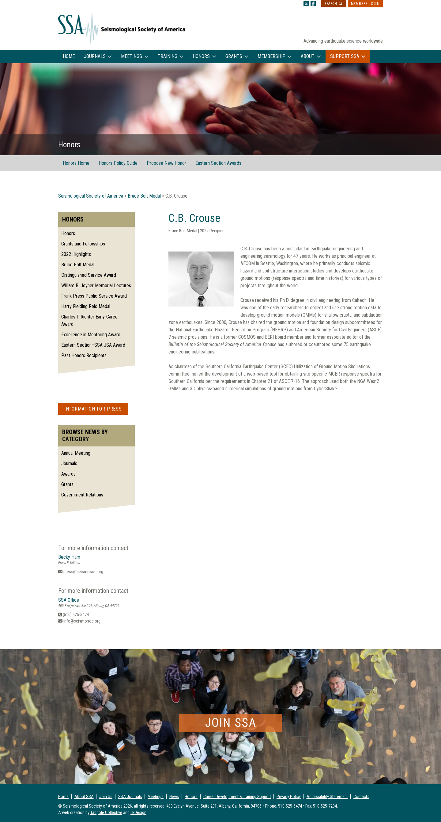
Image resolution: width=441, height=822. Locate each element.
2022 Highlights (76, 254)
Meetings (131, 56)
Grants (233, 56)
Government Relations (82, 495)
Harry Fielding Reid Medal (85, 306)
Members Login (365, 4)
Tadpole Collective (106, 812)
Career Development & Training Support (237, 796)
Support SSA (344, 56)
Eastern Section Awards (218, 163)
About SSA (84, 796)
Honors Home (76, 163)
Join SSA (230, 723)
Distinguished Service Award (88, 275)
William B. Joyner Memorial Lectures (96, 285)
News (174, 796)
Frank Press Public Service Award (94, 296)
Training (167, 56)
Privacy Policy (289, 796)
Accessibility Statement (327, 796)
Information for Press (93, 409)
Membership (271, 56)
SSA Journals (130, 796)
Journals (95, 56)
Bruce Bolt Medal (77, 265)
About (308, 56)
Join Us (105, 796)
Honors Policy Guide (118, 163)
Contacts (361, 796)
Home (69, 56)
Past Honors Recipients (84, 355)
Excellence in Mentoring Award (90, 335)
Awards (68, 474)
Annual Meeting (75, 453)
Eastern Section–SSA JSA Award (93, 345)
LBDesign (138, 812)
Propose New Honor (166, 163)
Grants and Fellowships (83, 244)
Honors (201, 56)
